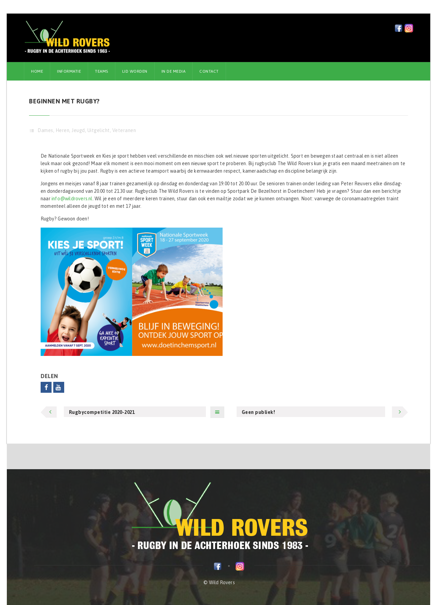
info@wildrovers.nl (72, 198)
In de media (173, 71)
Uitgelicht (98, 130)
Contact (209, 71)
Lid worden (134, 71)
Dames (45, 130)
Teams (101, 71)
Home (37, 71)
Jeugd (78, 130)
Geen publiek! (258, 412)
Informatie (69, 71)
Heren (63, 130)
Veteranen (124, 130)
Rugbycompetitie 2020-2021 (102, 412)
